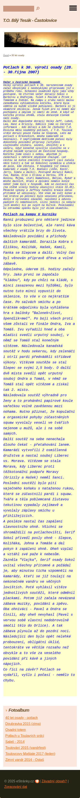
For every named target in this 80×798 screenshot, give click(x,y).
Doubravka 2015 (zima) (23, 724)
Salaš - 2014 (15, 742)
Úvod (6, 55)
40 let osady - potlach (21, 718)
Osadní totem (15, 730)
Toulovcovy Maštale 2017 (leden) (30, 754)
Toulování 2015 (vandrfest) (25, 748)
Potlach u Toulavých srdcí (24, 736)
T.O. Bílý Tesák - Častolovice (30, 20)
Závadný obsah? (54, 781)
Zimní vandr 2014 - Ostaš (24, 760)
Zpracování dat (15, 787)
